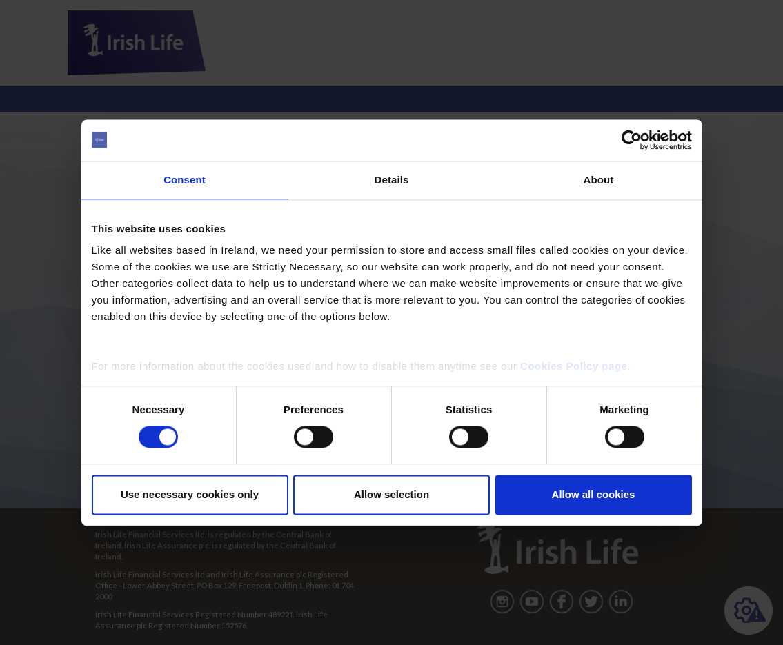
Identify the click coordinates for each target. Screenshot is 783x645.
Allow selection (391, 494)
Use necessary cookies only (190, 494)
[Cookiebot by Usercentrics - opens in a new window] (631, 140)
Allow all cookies (593, 494)
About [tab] (599, 180)
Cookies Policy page (573, 366)
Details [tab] (392, 180)
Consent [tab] (184, 180)
